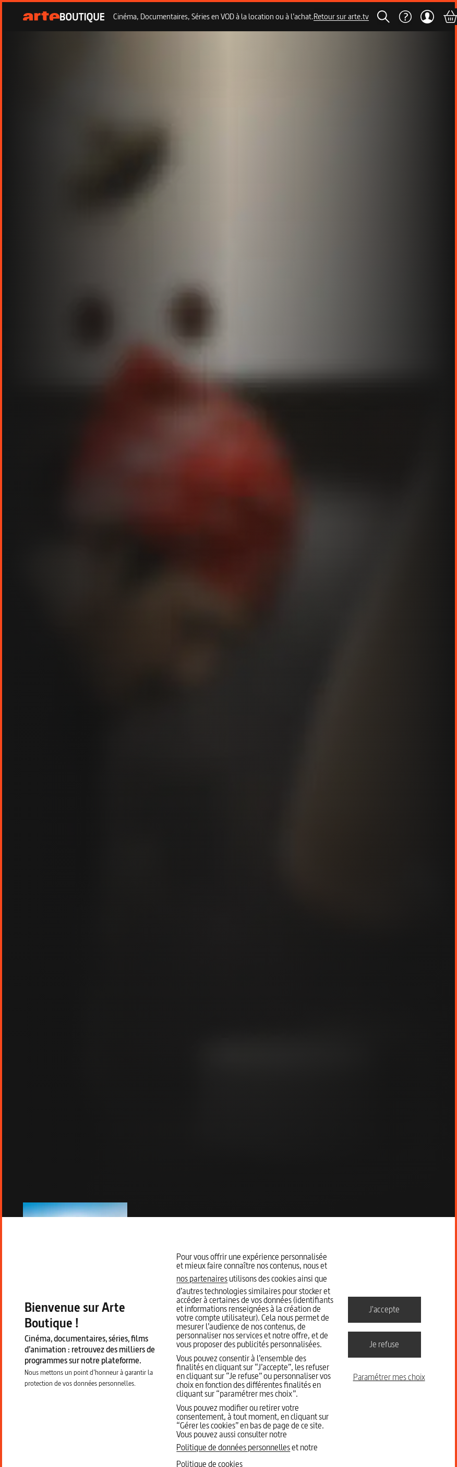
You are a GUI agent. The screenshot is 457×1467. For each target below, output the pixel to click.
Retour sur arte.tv (341, 16)
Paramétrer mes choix (389, 1377)
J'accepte (384, 1309)
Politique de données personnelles (233, 1447)
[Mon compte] (427, 16)
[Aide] (405, 16)
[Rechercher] (383, 16)
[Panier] (449, 16)
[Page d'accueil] (64, 17)
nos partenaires (201, 1278)
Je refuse (384, 1344)
